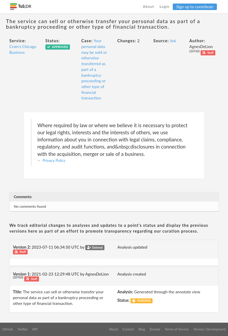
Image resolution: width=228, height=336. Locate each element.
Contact (128, 329)
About (148, 6)
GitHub (7, 329)
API (34, 329)
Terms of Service (177, 329)
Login (165, 6)
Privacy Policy (54, 160)
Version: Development (209, 329)
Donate (154, 329)
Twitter (22, 329)
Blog (141, 329)
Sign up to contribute (194, 6)
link (173, 40)
